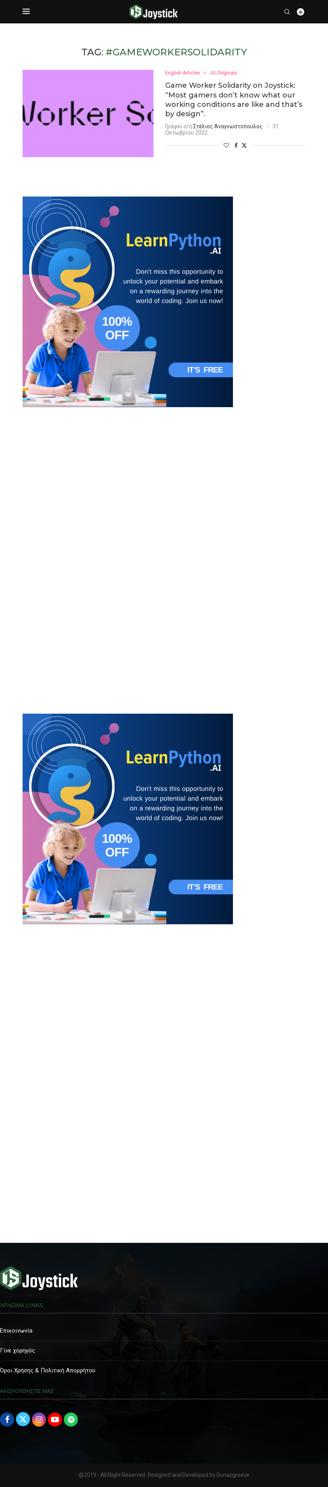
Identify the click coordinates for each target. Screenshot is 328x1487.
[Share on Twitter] (244, 145)
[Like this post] (226, 146)
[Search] (287, 11)
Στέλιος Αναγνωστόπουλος (228, 127)
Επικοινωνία (16, 1330)
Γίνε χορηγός (17, 1350)
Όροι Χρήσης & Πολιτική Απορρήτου (47, 1370)
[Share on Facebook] (236, 146)
